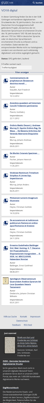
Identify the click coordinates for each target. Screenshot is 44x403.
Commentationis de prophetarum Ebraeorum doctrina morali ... (21, 81)
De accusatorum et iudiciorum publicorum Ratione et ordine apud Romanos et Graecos (24, 223)
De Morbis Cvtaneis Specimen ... (25, 153)
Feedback (16, 325)
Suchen (37, 2)
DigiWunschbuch (11, 387)
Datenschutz (22, 320)
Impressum (35, 316)
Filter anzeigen (22, 72)
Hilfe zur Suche (10, 316)
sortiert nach (15, 64)
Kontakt (23, 316)
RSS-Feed (28, 325)
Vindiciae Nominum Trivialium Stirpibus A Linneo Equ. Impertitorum (24, 176)
